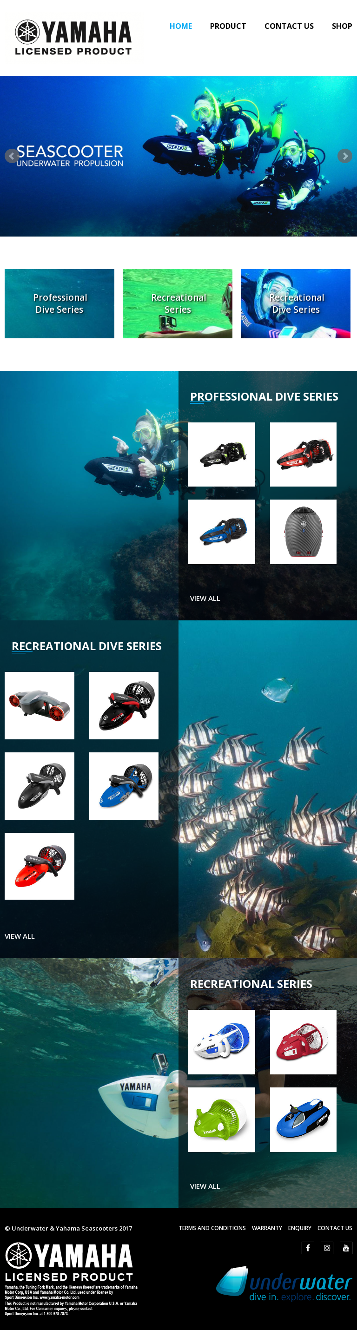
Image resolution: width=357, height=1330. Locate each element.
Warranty (267, 1228)
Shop (342, 26)
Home (181, 26)
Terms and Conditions (212, 1228)
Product (228, 26)
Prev (12, 156)
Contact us (334, 1228)
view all (205, 598)
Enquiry (299, 1228)
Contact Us (289, 26)
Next (344, 156)
